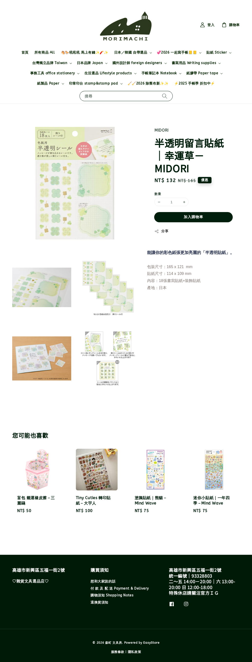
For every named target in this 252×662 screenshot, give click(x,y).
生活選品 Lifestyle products (108, 73)
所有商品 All (44, 52)
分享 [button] (161, 231)
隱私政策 (134, 652)
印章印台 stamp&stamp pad (93, 83)
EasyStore (151, 642)
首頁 (25, 52)
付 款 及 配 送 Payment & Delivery (120, 588)
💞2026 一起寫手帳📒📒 (177, 52)
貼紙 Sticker (216, 52)
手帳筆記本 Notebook (159, 73)
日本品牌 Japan (90, 63)
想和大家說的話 (103, 581)
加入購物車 (193, 217)
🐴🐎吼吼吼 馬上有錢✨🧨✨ (84, 52)
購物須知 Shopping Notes (112, 595)
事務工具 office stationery (52, 73)
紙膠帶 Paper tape (202, 73)
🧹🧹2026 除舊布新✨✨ (148, 83)
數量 (157, 194)
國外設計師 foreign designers (137, 63)
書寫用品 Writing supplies (194, 63)
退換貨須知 (99, 602)
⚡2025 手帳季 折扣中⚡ (194, 83)
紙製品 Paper (48, 83)
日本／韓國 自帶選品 (130, 52)
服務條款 (117, 652)
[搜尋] (164, 96)
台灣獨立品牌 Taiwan (49, 63)
